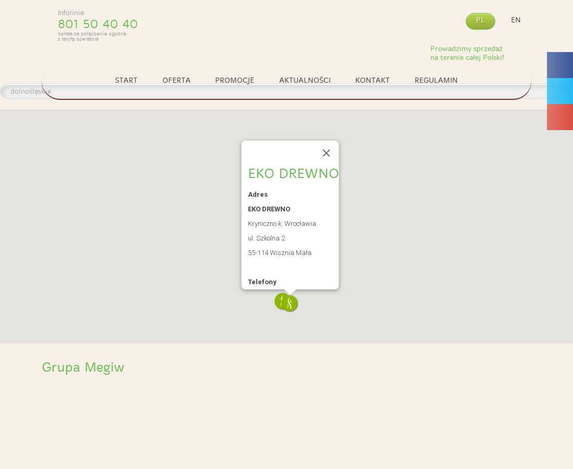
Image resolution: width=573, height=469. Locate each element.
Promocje (234, 80)
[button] (289, 303)
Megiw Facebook (559, 131)
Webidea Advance (507, 461)
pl (480, 20)
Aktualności (305, 80)
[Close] (326, 153)
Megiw (286, 27)
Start (126, 80)
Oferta (177, 80)
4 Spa (348, 404)
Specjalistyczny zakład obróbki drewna (103, 404)
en (516, 20)
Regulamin (436, 80)
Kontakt (372, 80)
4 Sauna (225, 404)
